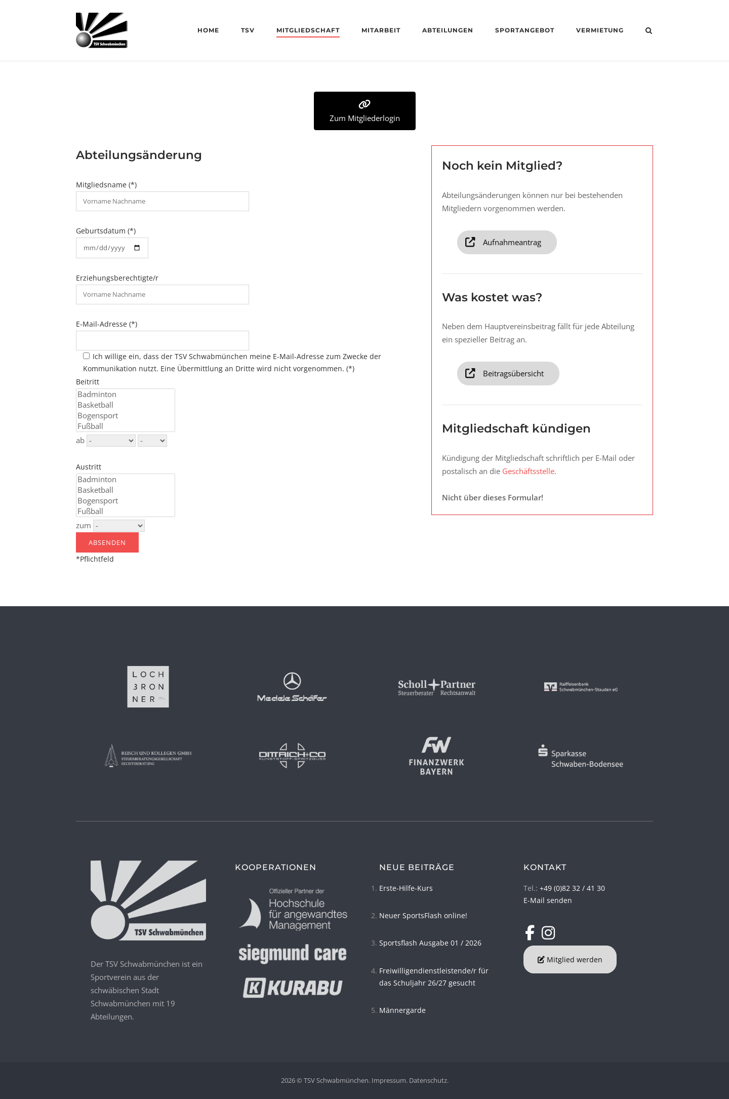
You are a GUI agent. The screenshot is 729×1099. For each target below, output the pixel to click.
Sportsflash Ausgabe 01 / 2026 (430, 943)
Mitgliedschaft (308, 30)
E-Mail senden (547, 900)
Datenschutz (428, 1080)
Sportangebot (524, 30)
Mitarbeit (380, 30)
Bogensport (125, 415)
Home (208, 30)
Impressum (389, 1080)
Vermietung (600, 30)
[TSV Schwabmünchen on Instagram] (548, 933)
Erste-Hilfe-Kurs (406, 888)
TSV (248, 30)
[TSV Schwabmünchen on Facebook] (531, 933)
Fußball (125, 426)
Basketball (125, 405)
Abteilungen (447, 30)
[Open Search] (648, 31)
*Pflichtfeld (119, 542)
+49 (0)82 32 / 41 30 (572, 888)
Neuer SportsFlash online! (423, 915)
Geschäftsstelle (528, 471)
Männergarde (402, 1010)
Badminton (125, 394)
